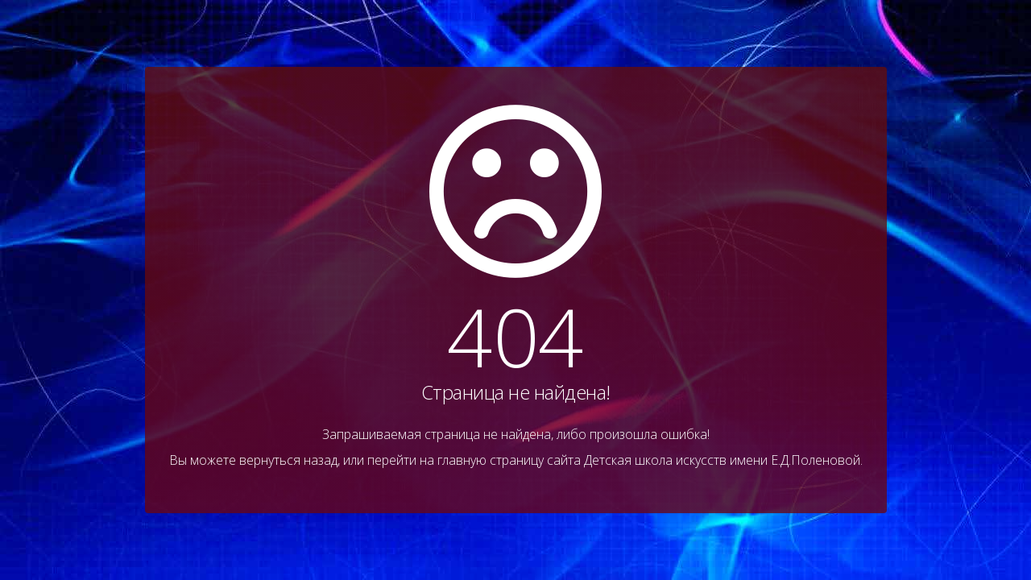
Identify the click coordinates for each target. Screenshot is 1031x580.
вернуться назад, (289, 460)
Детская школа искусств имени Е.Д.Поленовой (722, 460)
